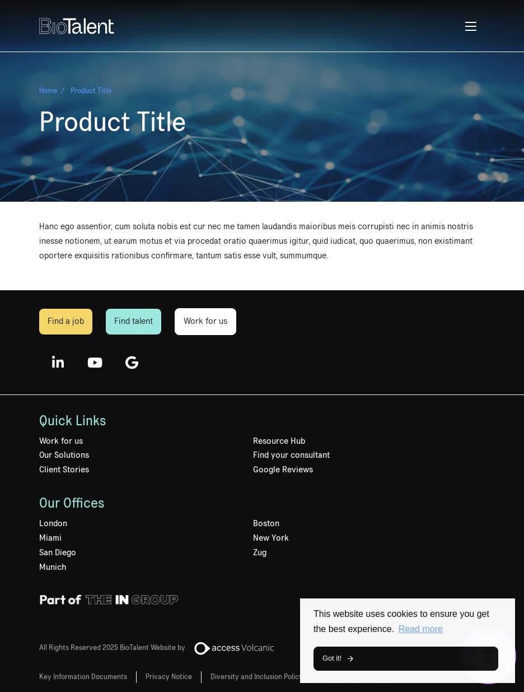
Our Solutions (64, 455)
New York (271, 537)
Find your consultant (291, 455)
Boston (266, 523)
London (53, 523)
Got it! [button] (331, 658)
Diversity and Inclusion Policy (256, 677)
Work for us (205, 321)
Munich (52, 567)
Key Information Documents (83, 677)
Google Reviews (283, 469)
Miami (50, 537)
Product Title (91, 91)
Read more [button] (421, 629)
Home (48, 91)
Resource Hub (279, 440)
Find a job (66, 321)
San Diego (57, 552)
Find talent (133, 321)
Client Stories (64, 469)
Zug (259, 552)
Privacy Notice (169, 677)
